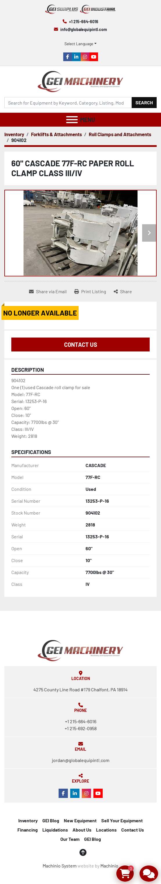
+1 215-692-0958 (81, 728)
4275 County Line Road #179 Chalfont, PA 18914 (80, 689)
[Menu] (72, 120)
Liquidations (55, 829)
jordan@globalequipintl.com (80, 760)
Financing (27, 829)
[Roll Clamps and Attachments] (120, 134)
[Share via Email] (47, 291)
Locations (106, 829)
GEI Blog (50, 820)
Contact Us (80, 344)
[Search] (68, 102)
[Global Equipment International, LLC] (80, 649)
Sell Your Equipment (122, 820)
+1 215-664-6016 (83, 21)
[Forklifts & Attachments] (56, 134)
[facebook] (67, 56)
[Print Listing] (90, 291)
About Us (82, 829)
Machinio (109, 865)
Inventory (28, 820)
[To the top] (82, 852)
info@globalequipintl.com (83, 29)
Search (144, 102)
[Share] (123, 291)
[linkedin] (76, 56)
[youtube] (93, 56)
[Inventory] (14, 134)
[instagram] (85, 56)
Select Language (78, 43)
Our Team (69, 839)
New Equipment (80, 820)
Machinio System (60, 865)
